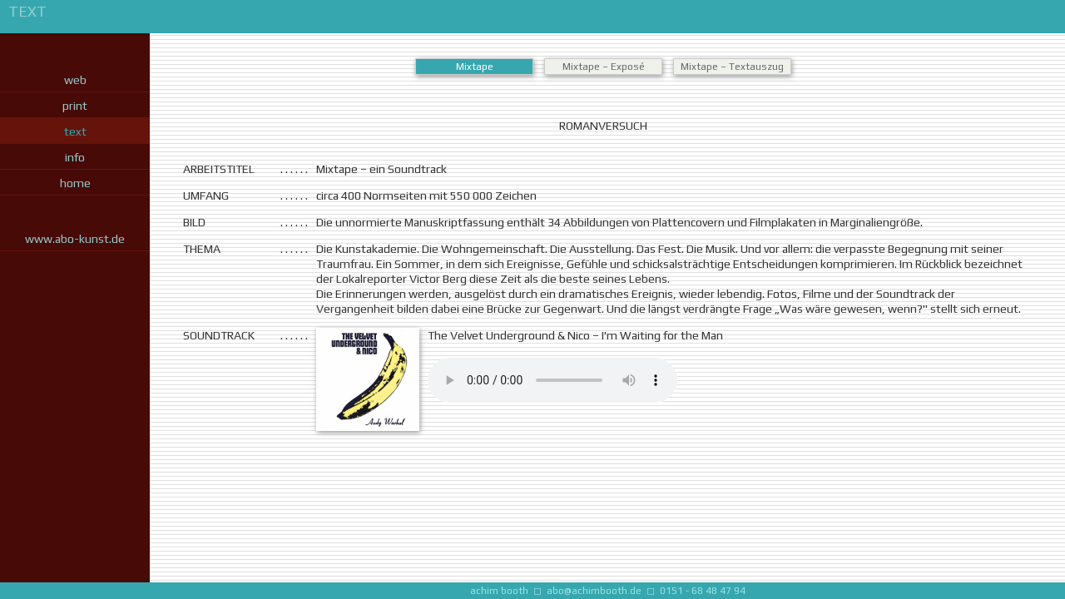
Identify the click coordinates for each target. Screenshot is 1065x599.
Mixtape (474, 66)
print (74, 105)
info (75, 157)
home (75, 183)
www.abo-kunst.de (75, 238)
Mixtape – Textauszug (732, 66)
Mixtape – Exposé (603, 66)
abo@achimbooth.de (594, 591)
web (75, 80)
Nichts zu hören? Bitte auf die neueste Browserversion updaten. (552, 380)
